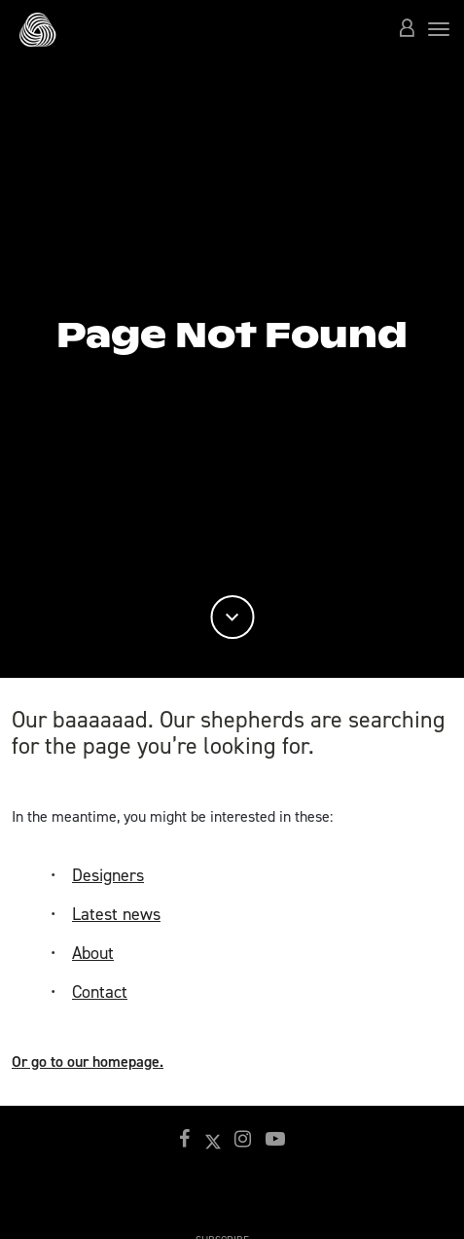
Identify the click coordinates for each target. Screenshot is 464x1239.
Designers (108, 875)
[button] (406, 30)
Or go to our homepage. (87, 1061)
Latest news (116, 914)
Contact (99, 992)
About (93, 953)
